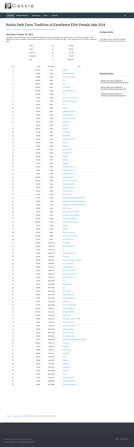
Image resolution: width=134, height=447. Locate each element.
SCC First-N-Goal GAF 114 (70, 236)
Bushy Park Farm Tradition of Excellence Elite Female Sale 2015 (113, 88)
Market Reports (17, 29)
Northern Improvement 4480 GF (72, 260)
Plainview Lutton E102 (69, 232)
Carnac (65, 374)
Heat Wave (66, 122)
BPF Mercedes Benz (69, 73)
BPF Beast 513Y (67, 149)
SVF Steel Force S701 (69, 325)
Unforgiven (66, 353)
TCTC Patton (66, 291)
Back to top (125, 439)
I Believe (65, 70)
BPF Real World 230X (69, 298)
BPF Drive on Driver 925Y (70, 97)
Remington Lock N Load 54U (71, 211)
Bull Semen (36, 15)
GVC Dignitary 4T (68, 267)
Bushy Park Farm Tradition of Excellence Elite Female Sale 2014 (113, 95)
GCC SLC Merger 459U (69, 305)
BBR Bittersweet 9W (68, 246)
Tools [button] (46, 15)
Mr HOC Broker (67, 194)
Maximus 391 (66, 315)
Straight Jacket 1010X (69, 111)
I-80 (64, 80)
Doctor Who (66, 256)
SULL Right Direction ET (70, 384)
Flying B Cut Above (68, 329)
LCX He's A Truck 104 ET (70, 180)
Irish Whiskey (66, 132)
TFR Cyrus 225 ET (68, 191)
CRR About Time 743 (69, 167)
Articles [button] (55, 15)
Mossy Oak (66, 343)
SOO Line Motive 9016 (69, 381)
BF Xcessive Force (68, 239)
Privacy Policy (10, 442)
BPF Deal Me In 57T (68, 277)
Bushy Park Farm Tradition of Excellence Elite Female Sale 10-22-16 (115, 82)
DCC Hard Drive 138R (69, 77)
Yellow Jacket (66, 301)
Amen (64, 357)
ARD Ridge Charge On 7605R (71, 319)
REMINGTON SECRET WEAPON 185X (74, 198)
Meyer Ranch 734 (68, 322)
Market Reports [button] (22, 15)
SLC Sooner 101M (68, 263)
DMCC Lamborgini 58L (69, 270)
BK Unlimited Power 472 (70, 101)
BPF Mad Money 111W (69, 118)
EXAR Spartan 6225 (68, 377)
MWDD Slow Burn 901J (69, 274)
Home (10, 15)
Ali (63, 249)
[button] (125, 15)
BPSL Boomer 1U (68, 115)
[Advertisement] (95, 6)
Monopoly (65, 125)
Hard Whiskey (67, 87)
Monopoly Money (68, 284)
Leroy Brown (66, 367)
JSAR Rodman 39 (68, 294)
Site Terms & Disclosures (25, 442)
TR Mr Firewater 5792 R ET (71, 222)
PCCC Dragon (67, 350)
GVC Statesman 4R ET (69, 253)
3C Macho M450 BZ (68, 308)
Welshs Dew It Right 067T (70, 218)
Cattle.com (9, 29)
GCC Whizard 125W (68, 336)
